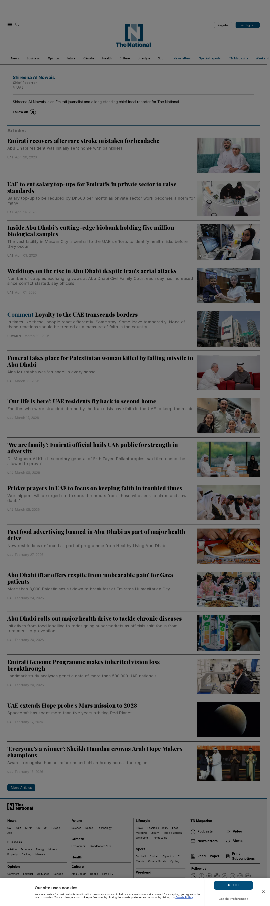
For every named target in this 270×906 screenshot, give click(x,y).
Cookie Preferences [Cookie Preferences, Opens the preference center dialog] (233, 898)
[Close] (263, 891)
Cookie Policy (184, 897)
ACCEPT (233, 885)
